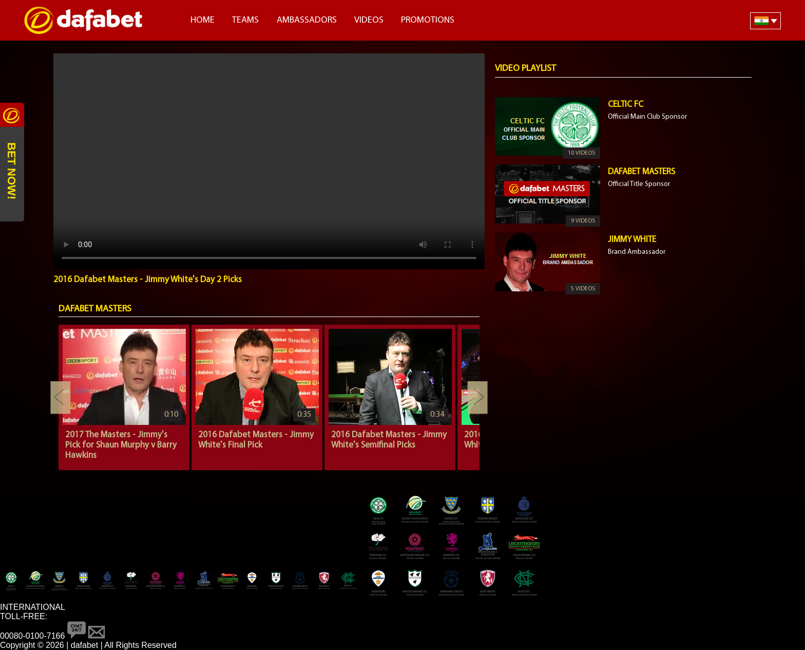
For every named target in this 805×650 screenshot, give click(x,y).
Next (477, 397)
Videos (369, 20)
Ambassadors (307, 20)
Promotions (427, 20)
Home (202, 20)
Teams (245, 20)
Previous (60, 397)
